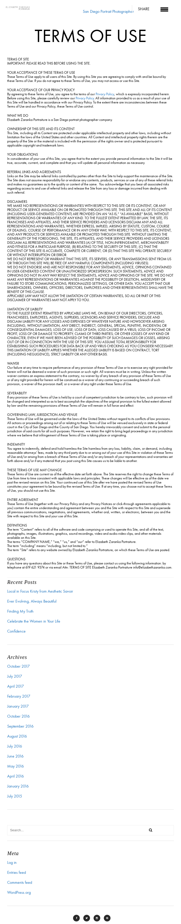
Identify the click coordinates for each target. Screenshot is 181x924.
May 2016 (15, 766)
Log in (12, 862)
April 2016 (15, 776)
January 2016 (18, 786)
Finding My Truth (20, 611)
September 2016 (20, 726)
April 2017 (15, 686)
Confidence (16, 631)
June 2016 (15, 756)
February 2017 (18, 696)
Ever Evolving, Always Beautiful (31, 601)
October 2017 (18, 666)
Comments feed (19, 882)
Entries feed (16, 872)
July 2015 (14, 796)
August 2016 (17, 736)
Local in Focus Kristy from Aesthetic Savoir (40, 591)
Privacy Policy (105, 94)
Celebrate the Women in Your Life (33, 621)
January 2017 (18, 706)
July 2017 (14, 676)
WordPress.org (19, 892)
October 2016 (18, 716)
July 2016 (14, 746)
